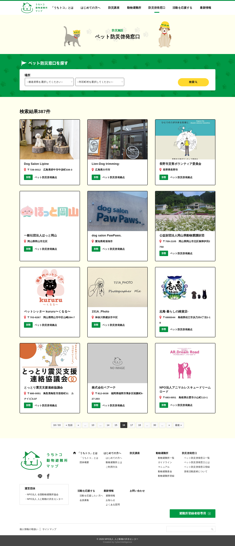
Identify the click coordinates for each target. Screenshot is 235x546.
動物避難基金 (165, 471)
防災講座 (113, 7)
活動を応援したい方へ (91, 495)
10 (93, 425)
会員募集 (84, 500)
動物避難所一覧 (166, 458)
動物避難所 (134, 7)
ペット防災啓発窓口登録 (197, 467)
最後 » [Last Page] (178, 425)
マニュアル (164, 467)
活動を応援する (182, 7)
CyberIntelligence (123, 542)
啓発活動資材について (195, 471)
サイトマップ (49, 529)
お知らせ (110, 500)
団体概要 (84, 462)
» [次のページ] (169, 425)
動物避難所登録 (166, 476)
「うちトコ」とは (62, 7)
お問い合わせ (137, 490)
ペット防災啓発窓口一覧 (197, 458)
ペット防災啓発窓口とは (197, 462)
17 (131, 425)
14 (108, 425)
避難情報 (110, 495)
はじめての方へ (90, 7)
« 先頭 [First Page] (69, 425)
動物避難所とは (114, 462)
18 (139, 425)
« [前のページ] (78, 425)
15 (116, 425)
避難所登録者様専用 (192, 513)
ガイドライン (165, 462)
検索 (191, 82)
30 (154, 425)
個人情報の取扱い (29, 529)
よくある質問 (113, 504)
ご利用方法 (112, 467)
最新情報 (205, 7)
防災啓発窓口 (156, 7)
